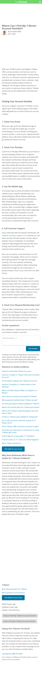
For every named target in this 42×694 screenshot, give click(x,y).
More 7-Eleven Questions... (12, 443)
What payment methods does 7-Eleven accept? (20, 400)
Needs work (32, 675)
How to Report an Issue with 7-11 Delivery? (18, 436)
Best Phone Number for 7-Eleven (14, 589)
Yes (25, 675)
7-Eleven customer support (12, 235)
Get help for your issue (13, 449)
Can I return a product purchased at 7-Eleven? (19, 396)
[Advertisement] (21, 52)
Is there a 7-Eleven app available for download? (20, 417)
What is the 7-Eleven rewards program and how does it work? (20, 412)
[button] (40, 2)
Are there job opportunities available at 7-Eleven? (20, 404)
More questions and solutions (13, 593)
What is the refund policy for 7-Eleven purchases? (20, 407)
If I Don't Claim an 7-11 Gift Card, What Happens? (20, 440)
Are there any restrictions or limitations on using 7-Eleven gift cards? (20, 431)
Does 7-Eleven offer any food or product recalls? (20, 426)
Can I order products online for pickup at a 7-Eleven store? (19, 421)
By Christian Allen (14, 31)
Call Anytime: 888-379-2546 (12, 654)
